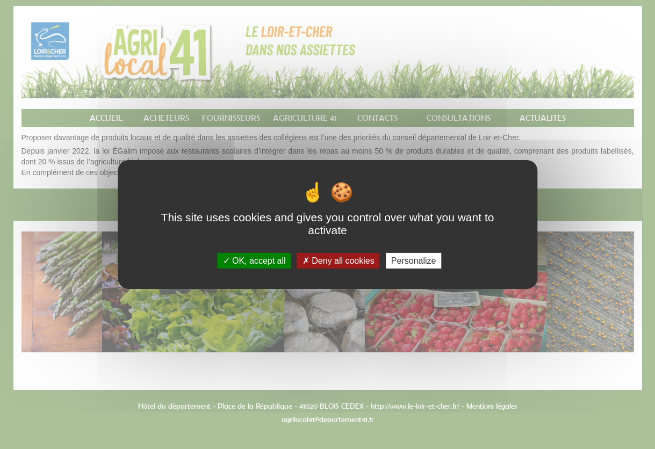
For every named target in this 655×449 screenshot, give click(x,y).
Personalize (413, 260)
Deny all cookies (339, 260)
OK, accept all (254, 260)
